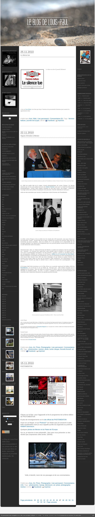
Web (3, 288)
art (73, 349)
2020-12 (4, 312)
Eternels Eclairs (81, 315)
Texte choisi (4, 279)
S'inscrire (10, 418)
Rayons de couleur (81, 428)
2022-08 (4, 301)
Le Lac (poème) (81, 83)
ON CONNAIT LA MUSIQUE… (84, 414)
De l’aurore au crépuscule (83, 303)
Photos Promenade (81, 425)
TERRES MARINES (6, 182)
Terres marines (5, 360)
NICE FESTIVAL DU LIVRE (83, 234)
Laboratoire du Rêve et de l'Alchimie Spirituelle (83, 193)
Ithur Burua (80, 326)
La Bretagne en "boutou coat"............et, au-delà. (82, 338)
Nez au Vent (80, 407)
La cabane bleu (80, 186)
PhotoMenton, (24, 267)
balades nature (80, 284)
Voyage (3, 284)
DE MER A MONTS (6, 189)
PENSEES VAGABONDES (83, 421)
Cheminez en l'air (81, 156)
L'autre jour (80, 331)
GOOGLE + (4, 155)
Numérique (4, 261)
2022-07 (4, 303)
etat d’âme (79, 313)
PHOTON (79, 244)
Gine (79, 108)
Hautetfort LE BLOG (82, 324)
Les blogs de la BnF (82, 212)
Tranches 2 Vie (80, 439)
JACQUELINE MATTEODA (83, 328)
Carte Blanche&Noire (7, 127)
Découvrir (4, 220)
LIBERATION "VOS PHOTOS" (9, 158)
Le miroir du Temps (81, 363)
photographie (65, 485)
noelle (79, 98)
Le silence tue (25, 55)
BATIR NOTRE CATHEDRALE (9, 176)
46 (57, 500)
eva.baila (79, 170)
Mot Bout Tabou (81, 231)
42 (44, 500)
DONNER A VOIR (81, 165)
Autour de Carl (80, 149)
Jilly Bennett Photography (83, 179)
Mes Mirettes (80, 398)
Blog (3, 206)
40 (38, 500)
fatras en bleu (80, 317)
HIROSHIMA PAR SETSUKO (8, 184)
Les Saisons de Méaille (7, 236)
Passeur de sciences (82, 419)
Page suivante (52, 502)
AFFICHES (4, 371)
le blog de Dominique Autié (83, 131)
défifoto (3, 222)
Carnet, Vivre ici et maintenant (9, 215)
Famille (3, 224)
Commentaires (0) (56, 119)
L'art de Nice (80, 181)
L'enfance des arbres (82, 183)
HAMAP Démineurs (27, 426)
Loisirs (3, 240)
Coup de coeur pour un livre (83, 85)
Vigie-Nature (80, 262)
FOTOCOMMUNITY (6, 151)
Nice (3, 256)
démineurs (49, 485)
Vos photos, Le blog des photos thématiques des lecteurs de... (84, 454)
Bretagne (4, 211)
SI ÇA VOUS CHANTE (82, 432)
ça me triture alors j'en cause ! (84, 289)
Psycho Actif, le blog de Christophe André (82, 250)
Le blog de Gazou (81, 349)
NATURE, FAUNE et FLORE (84, 405)
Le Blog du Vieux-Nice (82, 356)
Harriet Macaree (81, 322)
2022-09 (4, 299)
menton (41, 349)
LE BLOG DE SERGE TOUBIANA (82, 207)
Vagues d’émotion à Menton (29, 136)
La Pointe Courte (6, 337)
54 (44, 502)
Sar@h (79, 430)
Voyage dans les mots (82, 456)
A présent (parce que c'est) (83, 273)
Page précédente (26, 500)
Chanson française (81, 295)
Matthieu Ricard (81, 224)
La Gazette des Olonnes (83, 190)
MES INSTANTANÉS (82, 227)
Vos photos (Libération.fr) (83, 450)
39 (35, 500)
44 (51, 500)
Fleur (3, 229)
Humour (4, 231)
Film (3, 227)
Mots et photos (5, 247)
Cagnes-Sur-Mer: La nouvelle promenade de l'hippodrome (9, 384)
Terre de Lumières (81, 133)
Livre (3, 238)
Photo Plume (80, 423)
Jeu (3, 233)
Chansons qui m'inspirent (8, 218)
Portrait (3, 270)
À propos (79, 69)
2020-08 (4, 315)
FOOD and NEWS (81, 174)
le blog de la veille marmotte (83, 202)
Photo (3, 263)
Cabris (3, 407)
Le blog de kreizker (81, 354)
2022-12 (4, 296)
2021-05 (4, 308)
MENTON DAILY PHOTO (83, 396)
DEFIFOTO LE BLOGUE (7, 146)
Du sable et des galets (82, 167)
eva (78, 95)
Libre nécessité (80, 382)
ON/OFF (79, 416)
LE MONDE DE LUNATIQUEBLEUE (82, 366)
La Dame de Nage (81, 188)
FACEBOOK (5, 149)
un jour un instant (6, 281)
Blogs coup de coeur (6, 208)
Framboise (80, 113)
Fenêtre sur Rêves (81, 172)
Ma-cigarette (80, 389)
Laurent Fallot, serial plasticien (84, 347)
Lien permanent (43, 119)
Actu (3, 199)
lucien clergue (54, 349)
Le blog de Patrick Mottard (83, 204)
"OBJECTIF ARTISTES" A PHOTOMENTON (8, 174)
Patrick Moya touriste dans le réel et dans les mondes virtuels (85, 241)
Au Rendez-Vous (81, 282)
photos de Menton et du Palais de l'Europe (42, 429)
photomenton (33, 349)
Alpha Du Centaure (81, 277)
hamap (41, 485)
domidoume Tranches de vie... (84, 306)
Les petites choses (81, 377)
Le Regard (79, 371)
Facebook (50, 120)
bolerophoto (80, 286)
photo (47, 349)
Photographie (5, 265)
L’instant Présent (6, 129)
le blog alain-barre (81, 196)
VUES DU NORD (81, 458)
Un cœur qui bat (81, 441)
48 (63, 500)
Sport (3, 277)
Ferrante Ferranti (32, 339)
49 (66, 500)
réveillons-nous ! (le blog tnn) (84, 253)
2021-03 (4, 310)
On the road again (81, 238)
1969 (3, 197)
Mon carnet (80, 403)
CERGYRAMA (80, 293)
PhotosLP (4, 135)
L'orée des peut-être (82, 335)
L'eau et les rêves (81, 80)
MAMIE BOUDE (81, 391)
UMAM (79, 260)
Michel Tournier (50, 187)
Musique (4, 249)
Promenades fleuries (7, 272)
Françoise (80, 105)
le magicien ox (80, 210)
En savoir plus (77, 515)
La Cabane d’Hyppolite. (7, 348)
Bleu (3, 204)
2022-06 (4, 306)
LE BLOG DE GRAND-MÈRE (84, 351)
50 (69, 500)
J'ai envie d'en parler (82, 177)
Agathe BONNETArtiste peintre (84, 275)
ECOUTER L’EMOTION (82, 310)
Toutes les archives (6, 319)
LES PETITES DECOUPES (83, 380)
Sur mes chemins (81, 434)
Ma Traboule (80, 387)
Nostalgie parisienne (82, 87)
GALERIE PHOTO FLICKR (8, 153)
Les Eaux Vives (81, 373)
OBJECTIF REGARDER (83, 412)
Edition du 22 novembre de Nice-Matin (63, 254)
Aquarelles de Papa (6, 395)
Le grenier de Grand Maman (83, 360)
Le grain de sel (80, 358)
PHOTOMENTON (26, 366)
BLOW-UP (79, 151)
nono (78, 236)
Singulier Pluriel (81, 257)
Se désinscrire (10, 421)
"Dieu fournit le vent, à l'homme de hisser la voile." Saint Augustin (85, 142)
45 (54, 500)
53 (41, 502)
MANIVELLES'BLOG (82, 393)
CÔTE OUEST (80, 301)
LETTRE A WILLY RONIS (8, 186)
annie (79, 100)
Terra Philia (80, 437)
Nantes (3, 254)
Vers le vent (80, 446)
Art (2, 202)
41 (41, 500)
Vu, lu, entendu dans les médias (9, 286)
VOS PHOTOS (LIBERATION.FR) (6, 164)
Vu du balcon (80, 264)
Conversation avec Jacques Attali (85, 158)
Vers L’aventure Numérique (83, 448)
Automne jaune (80, 78)
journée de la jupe (32, 120)
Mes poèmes (5, 243)
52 (38, 502)
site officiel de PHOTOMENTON (55, 420)
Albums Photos (6, 325)
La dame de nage (81, 341)
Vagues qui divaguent (82, 444)
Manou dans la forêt (82, 222)
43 (47, 500)
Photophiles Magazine (41, 326)
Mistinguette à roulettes (82, 229)
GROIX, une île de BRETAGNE (84, 319)
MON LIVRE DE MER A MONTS (9, 245)
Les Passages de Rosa (82, 375)
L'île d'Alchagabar (81, 333)
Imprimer (60, 120)
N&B (3, 252)
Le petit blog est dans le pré (83, 368)
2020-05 (4, 317)
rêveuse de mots (81, 255)
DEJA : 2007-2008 (81, 163)
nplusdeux (79, 409)
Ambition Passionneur (82, 279)
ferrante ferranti (65, 349)
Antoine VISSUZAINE (82, 145)
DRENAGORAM (81, 308)
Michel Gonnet (80, 400)
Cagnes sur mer (5, 213)
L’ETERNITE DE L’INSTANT (83, 384)
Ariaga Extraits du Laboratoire (84, 147)
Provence (4, 275)
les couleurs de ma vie (82, 214)
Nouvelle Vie (5, 259)
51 (73, 500)
